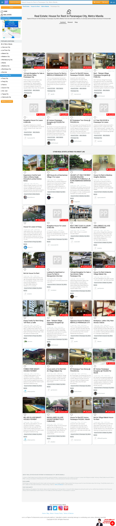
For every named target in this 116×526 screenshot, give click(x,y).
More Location (7, 101)
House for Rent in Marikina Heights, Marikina (103, 176)
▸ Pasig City (4, 81)
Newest (70, 22)
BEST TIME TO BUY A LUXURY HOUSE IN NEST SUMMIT (80, 227)
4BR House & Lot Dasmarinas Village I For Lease (57, 176)
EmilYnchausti (101, 96)
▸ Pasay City (4, 78)
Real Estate (26, 6)
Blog (48, 513)
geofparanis (101, 288)
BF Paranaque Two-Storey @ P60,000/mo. (80, 121)
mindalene (53, 290)
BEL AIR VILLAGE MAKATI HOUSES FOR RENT (32, 418)
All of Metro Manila (6, 44)
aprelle (52, 94)
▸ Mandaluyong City (6, 60)
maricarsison (77, 94)
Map (76, 22)
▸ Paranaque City (6, 75)
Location (97, 2)
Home (44, 513)
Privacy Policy (58, 513)
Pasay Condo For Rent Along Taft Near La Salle (33, 321)
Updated (63, 22)
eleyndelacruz (31, 197)
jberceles (29, 341)
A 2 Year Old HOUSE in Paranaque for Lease (101, 121)
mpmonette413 (101, 197)
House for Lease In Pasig (32, 227)
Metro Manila (45, 6)
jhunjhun (100, 248)
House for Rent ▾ (15, 2)
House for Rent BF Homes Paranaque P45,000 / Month (80, 74)
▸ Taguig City (4, 94)
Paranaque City (28, 92)
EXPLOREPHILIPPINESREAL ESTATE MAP (11, 24)
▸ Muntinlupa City (6, 69)
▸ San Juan (4, 91)
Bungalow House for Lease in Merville (33, 121)
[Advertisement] (69, 38)
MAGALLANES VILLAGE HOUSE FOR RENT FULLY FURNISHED (55, 419)
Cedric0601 (77, 241)
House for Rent (35, 6)
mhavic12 (29, 247)
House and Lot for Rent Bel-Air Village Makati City (56, 370)
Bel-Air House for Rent (31, 273)
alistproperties (31, 391)
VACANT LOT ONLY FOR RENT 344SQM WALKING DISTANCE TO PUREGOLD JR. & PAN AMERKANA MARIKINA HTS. (80, 179)
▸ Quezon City (5, 88)
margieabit (77, 201)
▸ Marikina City (5, 66)
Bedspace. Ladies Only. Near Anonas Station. (104, 321)
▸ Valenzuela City (6, 97)
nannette (100, 141)
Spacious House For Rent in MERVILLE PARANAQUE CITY (57, 74)
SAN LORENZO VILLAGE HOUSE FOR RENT (102, 227)
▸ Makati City (4, 53)
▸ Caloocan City (5, 47)
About (52, 513)
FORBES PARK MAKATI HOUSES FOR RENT (31, 370)
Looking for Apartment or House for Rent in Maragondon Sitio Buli (56, 274)
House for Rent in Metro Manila (32, 194)
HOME (4, 11)
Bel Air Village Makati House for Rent (103, 418)
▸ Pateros (4, 84)
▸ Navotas (4, 72)
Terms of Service (59, 484)
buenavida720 (31, 138)
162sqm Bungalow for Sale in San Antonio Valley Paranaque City (34, 75)
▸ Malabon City (5, 56)
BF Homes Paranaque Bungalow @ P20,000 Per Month (56, 122)
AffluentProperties (102, 438)
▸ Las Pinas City (5, 50)
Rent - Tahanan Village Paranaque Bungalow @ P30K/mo (102, 75)
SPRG (52, 197)
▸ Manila (3, 63)
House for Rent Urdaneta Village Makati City (102, 273)
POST (11, 7)
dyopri (29, 96)
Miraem (99, 341)
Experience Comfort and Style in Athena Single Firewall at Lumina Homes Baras (33, 178)
